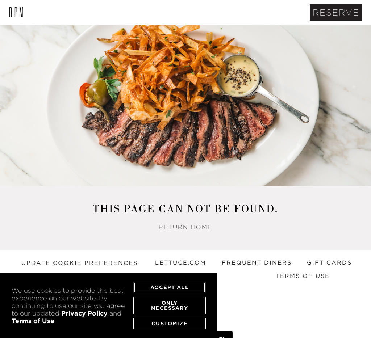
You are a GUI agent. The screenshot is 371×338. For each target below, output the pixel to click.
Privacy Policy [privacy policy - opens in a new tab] (84, 313)
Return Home (185, 227)
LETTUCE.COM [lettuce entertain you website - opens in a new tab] (180, 262)
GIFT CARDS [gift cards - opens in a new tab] (329, 262)
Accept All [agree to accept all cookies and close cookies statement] (169, 287)
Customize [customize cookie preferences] (169, 323)
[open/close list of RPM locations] (16, 12)
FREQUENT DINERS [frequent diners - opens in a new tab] (257, 262)
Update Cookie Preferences (79, 262)
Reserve (336, 12)
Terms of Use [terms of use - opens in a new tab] (33, 321)
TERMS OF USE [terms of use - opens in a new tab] (303, 275)
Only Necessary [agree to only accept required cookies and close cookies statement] (169, 305)
